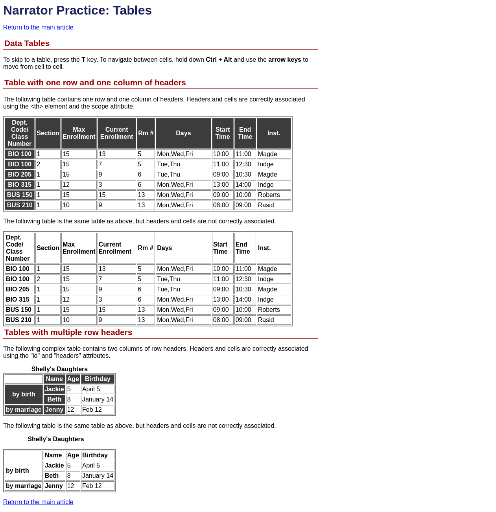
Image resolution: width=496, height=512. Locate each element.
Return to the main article (38, 27)
